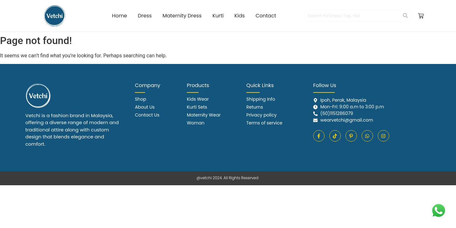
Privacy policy (261, 115)
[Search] (352, 15)
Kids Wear (198, 99)
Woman (195, 123)
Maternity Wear (204, 115)
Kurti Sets (197, 107)
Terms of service (264, 123)
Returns (254, 107)
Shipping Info (260, 99)
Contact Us (147, 115)
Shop (140, 99)
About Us (145, 107)
